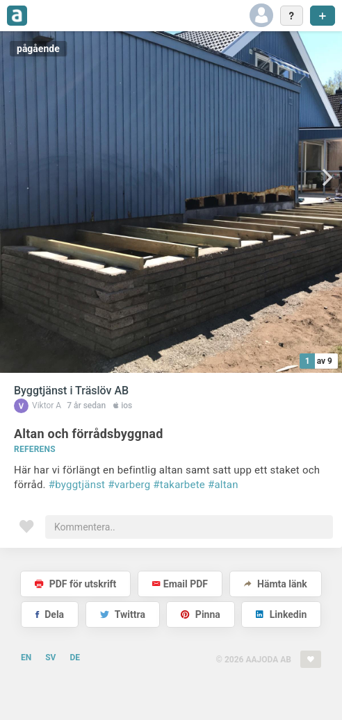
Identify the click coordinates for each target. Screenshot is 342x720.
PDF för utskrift (75, 583)
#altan (223, 484)
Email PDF (180, 583)
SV (50, 657)
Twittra (122, 614)
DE (75, 657)
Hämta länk (275, 583)
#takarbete (179, 484)
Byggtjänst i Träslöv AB (71, 390)
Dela (49, 614)
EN (26, 657)
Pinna (200, 614)
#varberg (129, 484)
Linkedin (281, 614)
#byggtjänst (77, 484)
